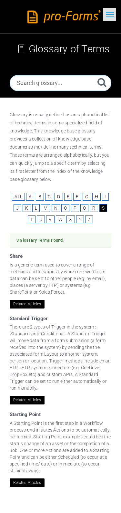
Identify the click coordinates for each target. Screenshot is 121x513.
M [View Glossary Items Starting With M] (45, 208)
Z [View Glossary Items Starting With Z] (89, 219)
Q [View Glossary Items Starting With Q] (84, 208)
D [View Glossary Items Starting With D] (58, 196)
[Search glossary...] (60, 83)
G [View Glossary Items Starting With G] (86, 196)
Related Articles (27, 304)
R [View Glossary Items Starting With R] (93, 208)
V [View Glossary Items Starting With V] (50, 219)
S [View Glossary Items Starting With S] (103, 208)
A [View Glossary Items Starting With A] (30, 196)
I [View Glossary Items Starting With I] (105, 196)
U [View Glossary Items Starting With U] (40, 219)
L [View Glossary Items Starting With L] (36, 208)
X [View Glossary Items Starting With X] (70, 219)
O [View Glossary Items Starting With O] (65, 208)
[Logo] (65, 17)
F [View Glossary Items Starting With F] (77, 196)
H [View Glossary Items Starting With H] (96, 196)
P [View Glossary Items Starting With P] (75, 208)
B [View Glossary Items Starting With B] (39, 196)
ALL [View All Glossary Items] (18, 196)
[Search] (102, 82)
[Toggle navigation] (109, 14)
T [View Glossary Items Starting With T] (31, 219)
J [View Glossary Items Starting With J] (17, 208)
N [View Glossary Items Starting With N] (55, 208)
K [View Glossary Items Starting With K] (26, 208)
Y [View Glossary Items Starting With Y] (80, 219)
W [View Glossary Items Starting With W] (60, 219)
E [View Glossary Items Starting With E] (68, 196)
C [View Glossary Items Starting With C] (49, 196)
